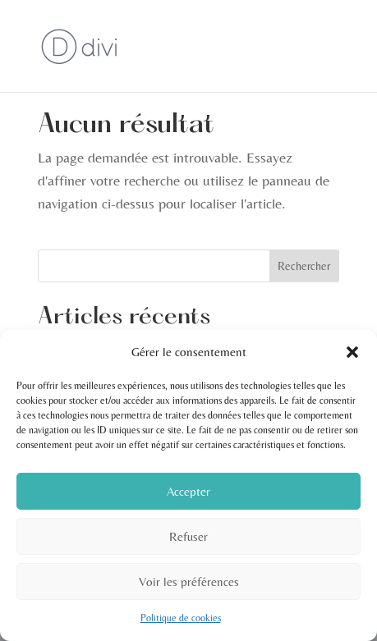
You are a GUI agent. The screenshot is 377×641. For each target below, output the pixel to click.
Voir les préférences (189, 581)
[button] (352, 352)
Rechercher (304, 265)
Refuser (188, 536)
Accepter (188, 491)
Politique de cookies (180, 618)
